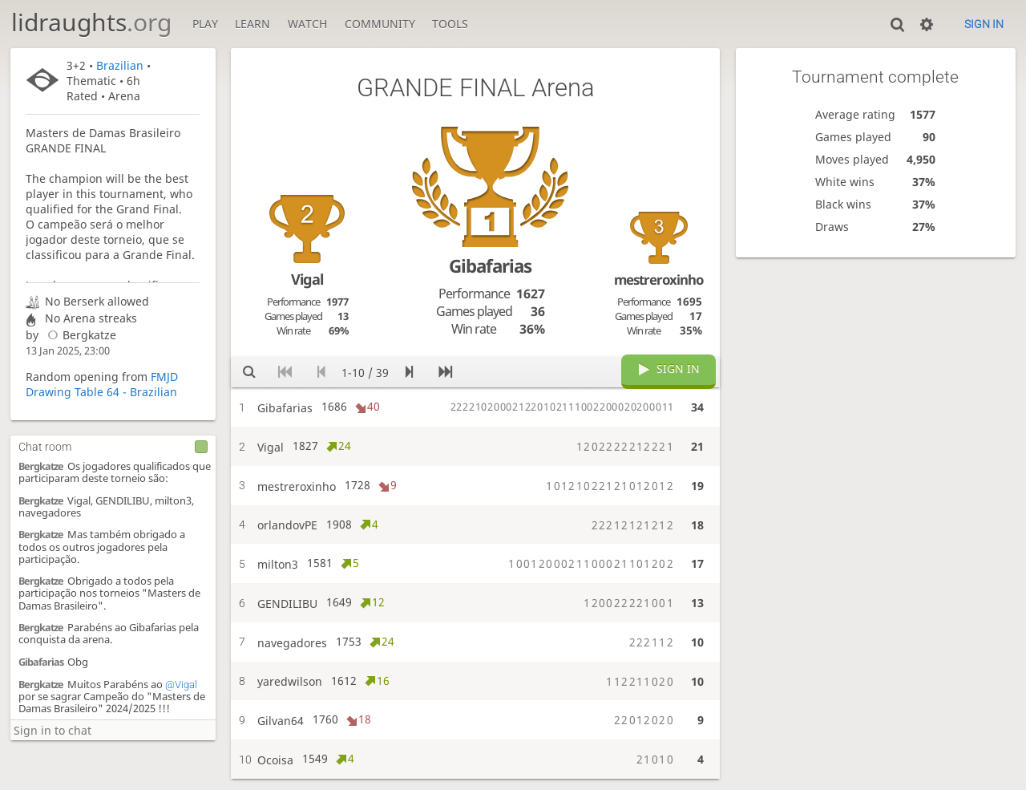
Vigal (307, 279)
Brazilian (119, 65)
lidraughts (91, 22)
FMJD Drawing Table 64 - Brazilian (102, 384)
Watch (307, 23)
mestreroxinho (658, 279)
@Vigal (181, 685)
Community (380, 23)
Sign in (984, 24)
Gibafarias (40, 662)
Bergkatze (78, 334)
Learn (252, 23)
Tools (450, 23)
